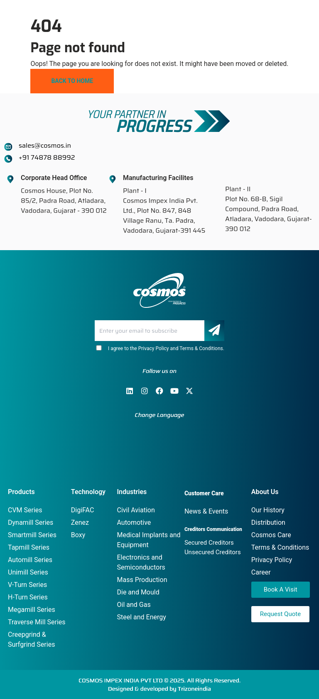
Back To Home (72, 81)
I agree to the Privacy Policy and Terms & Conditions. (159, 348)
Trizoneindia (194, 688)
